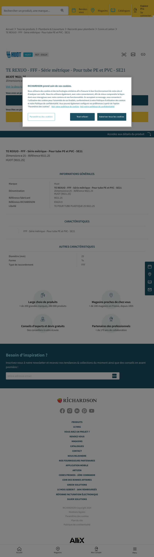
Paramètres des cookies (41, 116)
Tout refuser (82, 116)
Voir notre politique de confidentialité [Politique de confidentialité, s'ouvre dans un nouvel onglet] (97, 106)
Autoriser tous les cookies (111, 116)
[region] (77, 102)
